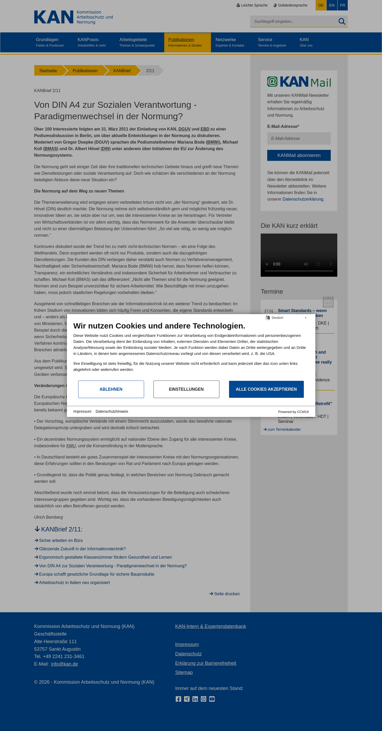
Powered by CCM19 (293, 412)
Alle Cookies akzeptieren (266, 389)
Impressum (82, 411)
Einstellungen (186, 389)
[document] (191, 350)
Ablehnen (111, 389)
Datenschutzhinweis (112, 411)
